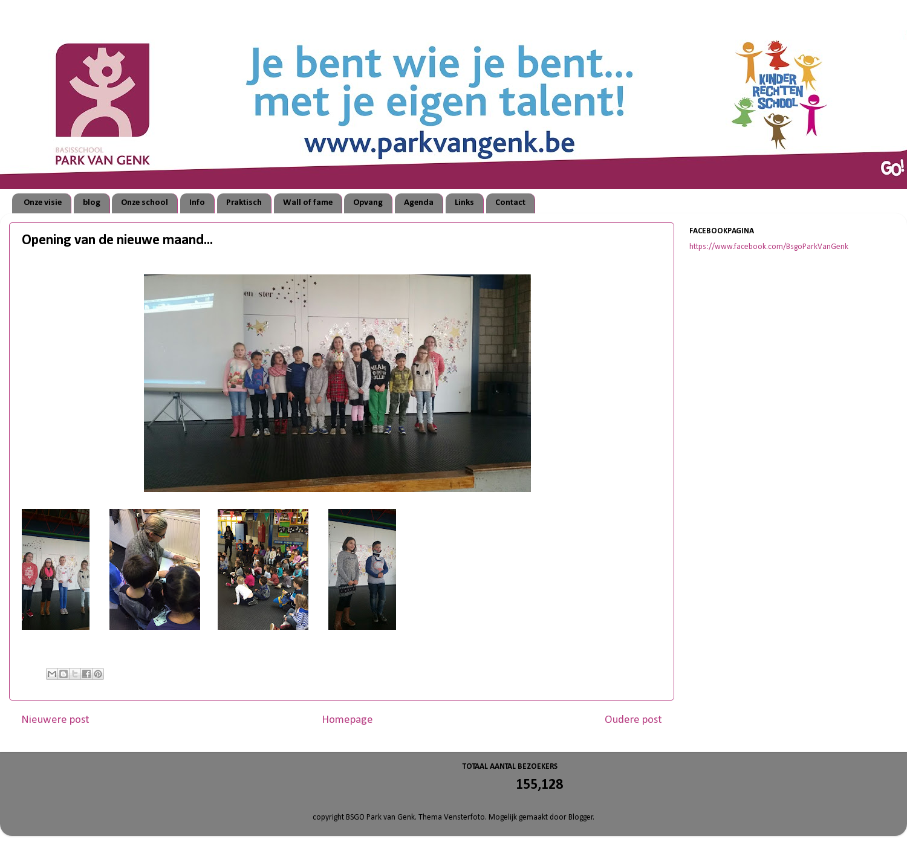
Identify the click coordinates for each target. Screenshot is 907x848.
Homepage (347, 720)
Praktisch (244, 202)
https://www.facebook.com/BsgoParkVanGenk (768, 247)
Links (464, 202)
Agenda (419, 202)
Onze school (144, 202)
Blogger (580, 817)
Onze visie (43, 202)
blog (91, 202)
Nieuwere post (55, 720)
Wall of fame (308, 202)
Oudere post (633, 720)
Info (197, 202)
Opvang (368, 202)
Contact (510, 202)
